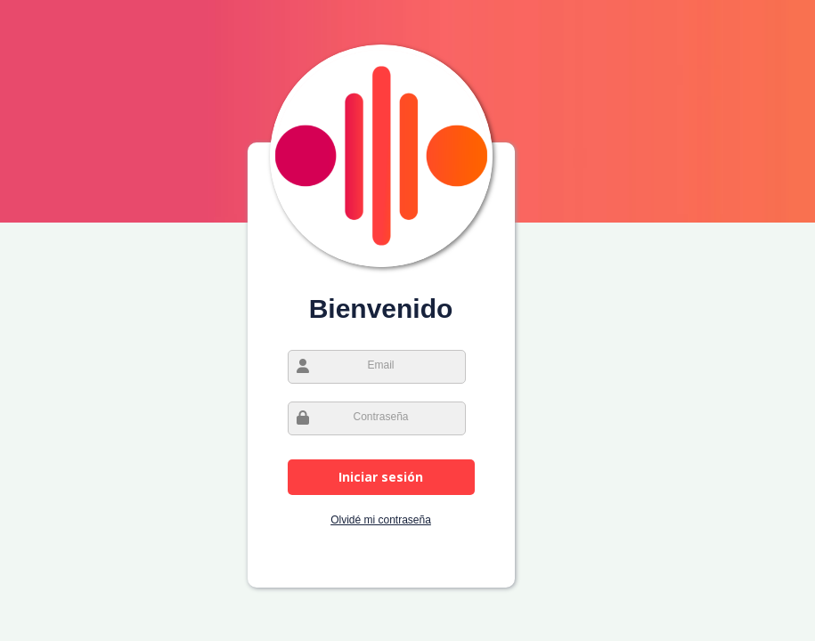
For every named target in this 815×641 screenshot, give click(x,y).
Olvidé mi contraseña (380, 520)
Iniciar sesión (380, 476)
